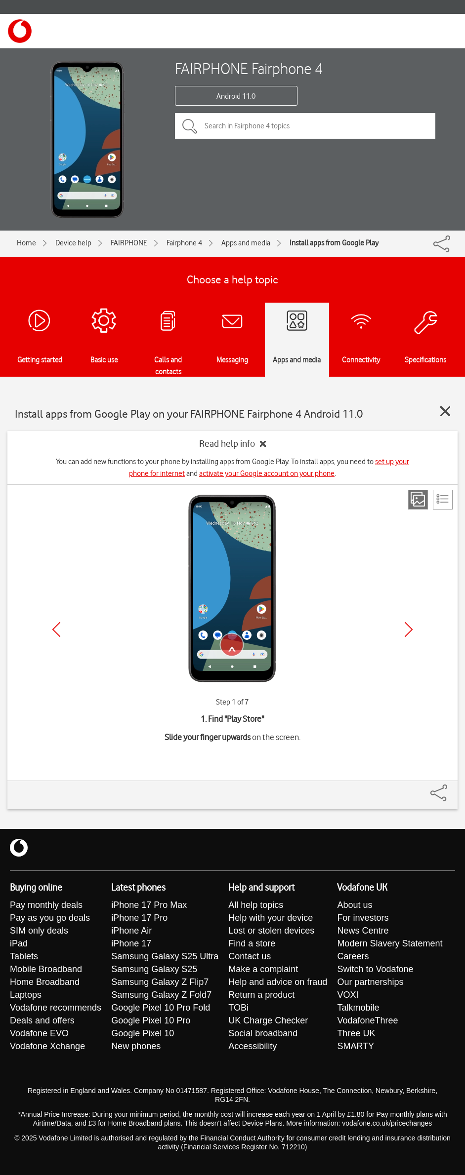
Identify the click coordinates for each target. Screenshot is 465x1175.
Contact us (249, 956)
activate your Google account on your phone (267, 473)
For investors (362, 918)
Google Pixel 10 (142, 1033)
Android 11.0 (235, 96)
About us (354, 905)
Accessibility (252, 1046)
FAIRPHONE (129, 242)
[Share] (450, 787)
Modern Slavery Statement (389, 943)
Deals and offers (42, 1020)
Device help (73, 242)
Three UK (356, 1033)
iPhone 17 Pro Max (149, 905)
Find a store (251, 943)
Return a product (261, 995)
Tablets (24, 956)
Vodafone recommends (55, 1008)
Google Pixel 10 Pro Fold (160, 1008)
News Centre (362, 931)
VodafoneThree (367, 1020)
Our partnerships (370, 982)
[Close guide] (445, 411)
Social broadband (262, 1033)
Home (26, 242)
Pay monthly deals (46, 905)
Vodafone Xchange (47, 1046)
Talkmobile (358, 1008)
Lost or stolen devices (271, 931)
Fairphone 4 (184, 242)
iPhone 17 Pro (139, 918)
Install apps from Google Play (334, 242)
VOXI (347, 995)
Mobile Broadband (46, 969)
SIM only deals (39, 931)
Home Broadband (45, 982)
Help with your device (270, 918)
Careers (353, 956)
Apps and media (245, 242)
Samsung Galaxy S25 (154, 969)
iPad (19, 943)
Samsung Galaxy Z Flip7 (160, 982)
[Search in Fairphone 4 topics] (305, 126)
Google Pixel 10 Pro (150, 1020)
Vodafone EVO (39, 1033)
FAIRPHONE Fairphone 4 (249, 68)
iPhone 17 (131, 943)
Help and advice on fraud (277, 982)
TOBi (238, 1008)
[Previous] (56, 629)
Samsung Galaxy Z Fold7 (161, 995)
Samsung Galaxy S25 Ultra (164, 956)
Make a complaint (263, 969)
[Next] (409, 629)
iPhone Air (131, 931)
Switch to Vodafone (375, 969)
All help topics (255, 905)
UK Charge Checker (268, 1020)
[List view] (443, 499)
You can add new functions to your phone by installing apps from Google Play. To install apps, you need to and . (232, 467)
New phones (136, 1046)
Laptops (26, 995)
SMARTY (355, 1046)
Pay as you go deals (50, 918)
